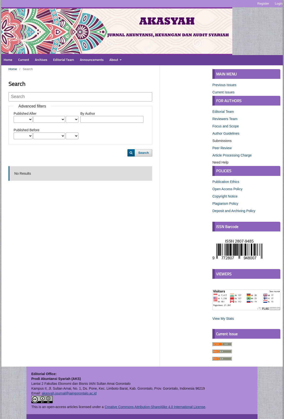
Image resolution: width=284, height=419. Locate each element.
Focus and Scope (225, 126)
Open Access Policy (227, 189)
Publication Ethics (225, 182)
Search (143, 153)
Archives (41, 60)
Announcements (92, 60)
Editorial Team (63, 60)
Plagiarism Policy (225, 203)
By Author (87, 113)
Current (23, 60)
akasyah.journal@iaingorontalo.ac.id (69, 393)
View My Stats (223, 318)
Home (8, 60)
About (114, 60)
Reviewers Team (224, 119)
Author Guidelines (225, 133)
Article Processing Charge (232, 155)
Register (263, 3)
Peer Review (222, 148)
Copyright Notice (225, 196)
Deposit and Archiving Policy (233, 211)
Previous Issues (224, 85)
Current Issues (223, 92)
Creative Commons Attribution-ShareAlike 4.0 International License (155, 407)
